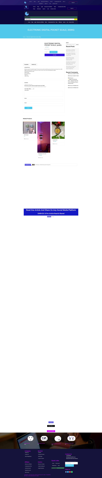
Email (25, 102)
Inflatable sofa (75, 85)
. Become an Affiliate (28, 464)
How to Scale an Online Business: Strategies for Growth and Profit (70, 58)
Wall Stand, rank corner (42, 153)
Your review (26, 90)
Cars (48, 8)
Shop (34, 8)
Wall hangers (26, 134)
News (55, 6)
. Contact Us (27, 454)
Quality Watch (55, 139)
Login (42, 6)
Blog (38, 6)
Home (34, 6)
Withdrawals (54, 465)
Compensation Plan (62, 6)
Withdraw (39, 8)
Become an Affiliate (48, 6)
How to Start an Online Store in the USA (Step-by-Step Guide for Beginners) (71, 67)
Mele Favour (70, 73)
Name (25, 98)
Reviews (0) (34, 64)
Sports (44, 8)
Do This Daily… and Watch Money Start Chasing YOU (70, 50)
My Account (58, 463)
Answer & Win (53, 8)
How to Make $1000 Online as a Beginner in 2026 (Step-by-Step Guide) (71, 54)
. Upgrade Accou (27, 470)
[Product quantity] (47, 52)
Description (26, 64)
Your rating (26, 88)
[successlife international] (25, 2)
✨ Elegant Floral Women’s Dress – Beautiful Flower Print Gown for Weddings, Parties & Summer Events (73, 81)
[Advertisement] (51, 198)
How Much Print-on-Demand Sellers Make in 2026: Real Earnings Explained (71, 63)
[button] (34, 7)
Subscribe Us (69, 465)
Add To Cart (26, 138)
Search (67, 42)
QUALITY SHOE (76, 73)
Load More (51, 422)
